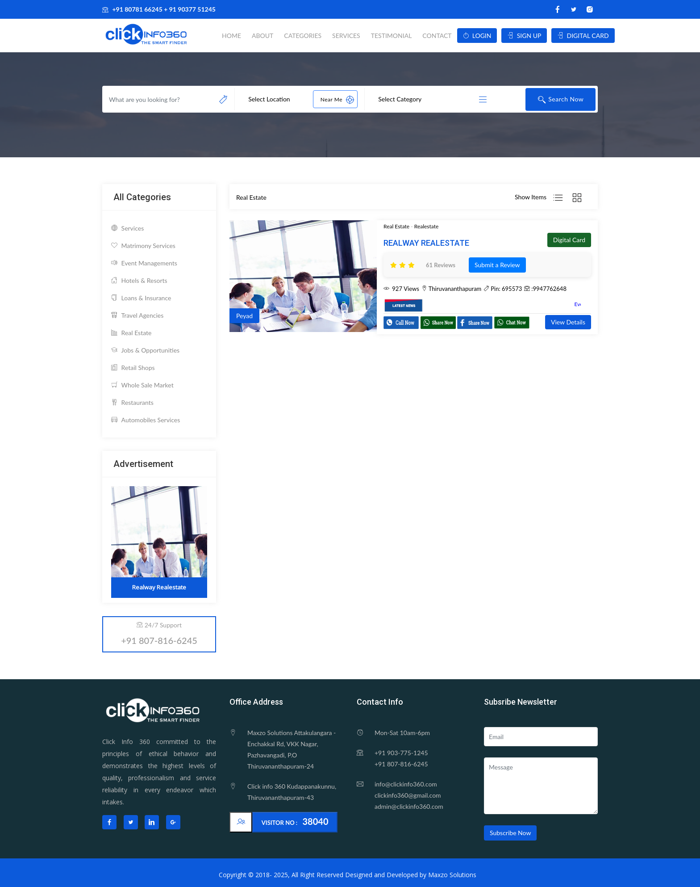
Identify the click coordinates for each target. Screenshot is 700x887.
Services (346, 35)
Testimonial (391, 35)
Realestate (426, 226)
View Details (568, 322)
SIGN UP (524, 35)
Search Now (561, 99)
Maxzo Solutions (452, 874)
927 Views (401, 288)
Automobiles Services (145, 420)
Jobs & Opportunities (145, 350)
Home (231, 35)
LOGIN (477, 35)
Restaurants (132, 402)
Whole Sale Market (142, 385)
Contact (436, 35)
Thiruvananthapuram (451, 288)
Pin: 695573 (502, 288)
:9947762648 (545, 288)
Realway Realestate (426, 243)
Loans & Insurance (141, 298)
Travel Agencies (137, 315)
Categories (302, 35)
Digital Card (569, 240)
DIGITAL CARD (582, 35)
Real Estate (131, 332)
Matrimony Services (143, 245)
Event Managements (144, 263)
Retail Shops (133, 367)
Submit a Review (497, 265)
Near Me (338, 99)
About (262, 35)
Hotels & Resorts (139, 280)
